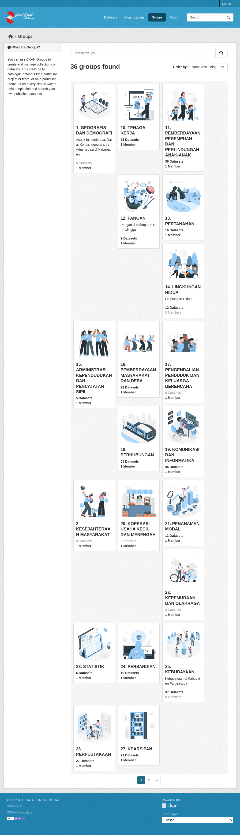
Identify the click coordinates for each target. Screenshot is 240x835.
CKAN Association (20, 812)
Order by (180, 67)
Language (169, 814)
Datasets (110, 17)
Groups (157, 17)
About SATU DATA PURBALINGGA (32, 800)
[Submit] (228, 17)
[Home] (10, 36)
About (174, 17)
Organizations (134, 17)
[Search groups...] (143, 53)
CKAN (169, 805)
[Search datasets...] (210, 17)
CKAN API (14, 806)
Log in (226, 3)
